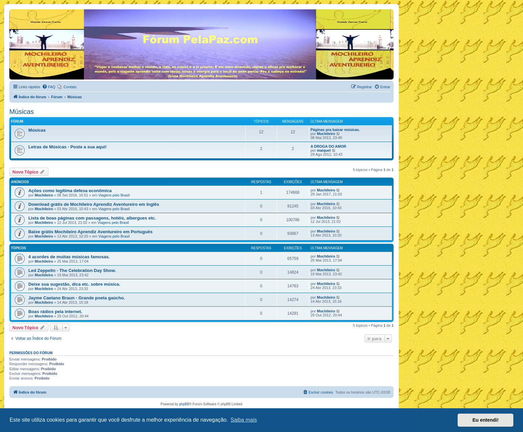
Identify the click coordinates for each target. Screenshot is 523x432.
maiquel (324, 150)
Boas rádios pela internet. (55, 311)
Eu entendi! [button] (486, 420)
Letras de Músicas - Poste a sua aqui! (67, 146)
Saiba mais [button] (243, 420)
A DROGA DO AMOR (328, 146)
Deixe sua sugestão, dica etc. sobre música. (74, 284)
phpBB (184, 404)
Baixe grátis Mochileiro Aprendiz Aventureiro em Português (90, 231)
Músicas (21, 111)
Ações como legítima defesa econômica (70, 190)
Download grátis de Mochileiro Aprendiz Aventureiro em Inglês (93, 204)
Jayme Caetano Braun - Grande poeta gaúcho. (76, 297)
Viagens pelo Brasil (114, 195)
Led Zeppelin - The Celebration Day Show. (72, 270)
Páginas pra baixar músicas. (335, 130)
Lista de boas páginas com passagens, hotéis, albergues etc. (92, 218)
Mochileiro (326, 134)
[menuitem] (48, 87)
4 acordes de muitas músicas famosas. (69, 256)
